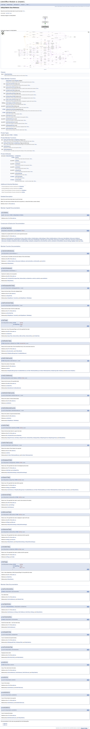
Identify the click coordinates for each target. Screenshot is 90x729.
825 (8, 331)
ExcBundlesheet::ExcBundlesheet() (14, 387)
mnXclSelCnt (17, 167)
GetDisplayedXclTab (10, 125)
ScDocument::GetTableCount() (7, 239)
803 (8, 520)
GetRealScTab (9, 109)
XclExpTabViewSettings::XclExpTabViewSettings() (17, 472)
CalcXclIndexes (7, 146)
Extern (23, 238)
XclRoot (20, 188)
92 (8, 450)
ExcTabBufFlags (17, 139)
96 (8, 415)
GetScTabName (9, 103)
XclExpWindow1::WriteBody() (26, 298)
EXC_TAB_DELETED (10, 278)
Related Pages (9, 4)
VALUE (77, 241)
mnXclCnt (17, 160)
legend (45, 28)
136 (8, 597)
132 (8, 715)
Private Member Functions (74, 6)
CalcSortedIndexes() (10, 238)
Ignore (46, 239)
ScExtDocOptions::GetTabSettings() (21, 239)
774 (8, 485)
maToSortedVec (18, 179)
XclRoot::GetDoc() (27, 238)
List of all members (87, 6)
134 (8, 655)
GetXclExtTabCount (10, 118)
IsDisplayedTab (9, 96)
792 (8, 537)
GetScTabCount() (26, 672)
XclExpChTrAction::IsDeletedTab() (26, 437)
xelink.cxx (14, 236)
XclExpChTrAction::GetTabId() (13, 437)
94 (8, 400)
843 (8, 276)
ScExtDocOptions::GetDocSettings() (39, 238)
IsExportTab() (50, 239)
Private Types (68, 6)
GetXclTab (8, 106)
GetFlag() (8, 487)
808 (8, 383)
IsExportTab (8, 83)
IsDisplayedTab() (36, 437)
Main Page (3, 4)
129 (8, 670)
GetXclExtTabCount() (20, 702)
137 (8, 624)
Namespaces (17, 4)
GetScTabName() (21, 612)
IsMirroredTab (9, 99)
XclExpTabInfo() (10, 263)
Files (27, 4)
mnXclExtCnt (17, 163)
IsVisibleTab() (37, 335)
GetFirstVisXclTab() (11, 657)
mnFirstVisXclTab (18, 173)
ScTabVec (16, 134)
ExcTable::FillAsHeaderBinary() (33, 370)
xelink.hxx (8, 13)
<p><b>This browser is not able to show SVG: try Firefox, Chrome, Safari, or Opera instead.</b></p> (45, 22)
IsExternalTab (8, 87)
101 (8, 310)
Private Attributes (81, 6)
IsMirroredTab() (22, 335)
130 (8, 685)
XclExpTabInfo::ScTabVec (18, 215)
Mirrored (19, 241)
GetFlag (5, 139)
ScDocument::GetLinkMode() (63, 238)
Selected (65, 241)
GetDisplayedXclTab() (11, 642)
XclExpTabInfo (9, 80)
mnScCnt (17, 157)
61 (7, 203)
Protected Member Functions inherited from (12, 186)
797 (8, 468)
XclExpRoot (17, 80)
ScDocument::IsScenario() (70, 239)
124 (8, 218)
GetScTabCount (9, 112)
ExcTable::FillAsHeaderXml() (45, 370)
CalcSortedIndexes (7, 149)
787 (8, 554)
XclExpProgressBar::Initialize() (57, 370)
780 (8, 502)
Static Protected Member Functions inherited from (13, 190)
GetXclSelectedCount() (11, 717)
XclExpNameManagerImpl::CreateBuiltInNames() (16, 353)
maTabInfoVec (18, 155)
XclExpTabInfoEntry (8, 74)
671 (8, 236)
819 (8, 348)
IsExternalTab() (23, 278)
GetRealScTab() (20, 599)
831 (8, 574)
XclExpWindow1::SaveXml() (12, 298)
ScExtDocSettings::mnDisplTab (27, 241)
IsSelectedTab (9, 93)
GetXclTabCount (9, 115)
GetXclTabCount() (19, 687)
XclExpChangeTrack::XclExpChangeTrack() (48, 437)
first (7, 261)
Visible (81, 241)
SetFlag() (69, 241)
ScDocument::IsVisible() (6, 241)
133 (8, 640)
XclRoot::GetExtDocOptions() (52, 238)
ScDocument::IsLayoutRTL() (59, 239)
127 (8, 609)
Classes (23, 4)
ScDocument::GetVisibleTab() (34, 239)
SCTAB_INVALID (60, 241)
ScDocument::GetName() (75, 238)
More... (24, 11)
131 (8, 700)
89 (8, 366)
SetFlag (5, 143)
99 (8, 293)
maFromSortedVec (18, 176)
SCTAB (12, 83)
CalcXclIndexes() (17, 238)
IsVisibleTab (8, 90)
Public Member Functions (61, 6)
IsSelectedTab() (79, 239)
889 (8, 258)
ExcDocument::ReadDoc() (70, 370)
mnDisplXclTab (18, 170)
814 (8, 433)
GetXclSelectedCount (10, 122)
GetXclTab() (42, 239)
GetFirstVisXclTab (9, 128)
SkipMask (73, 241)
